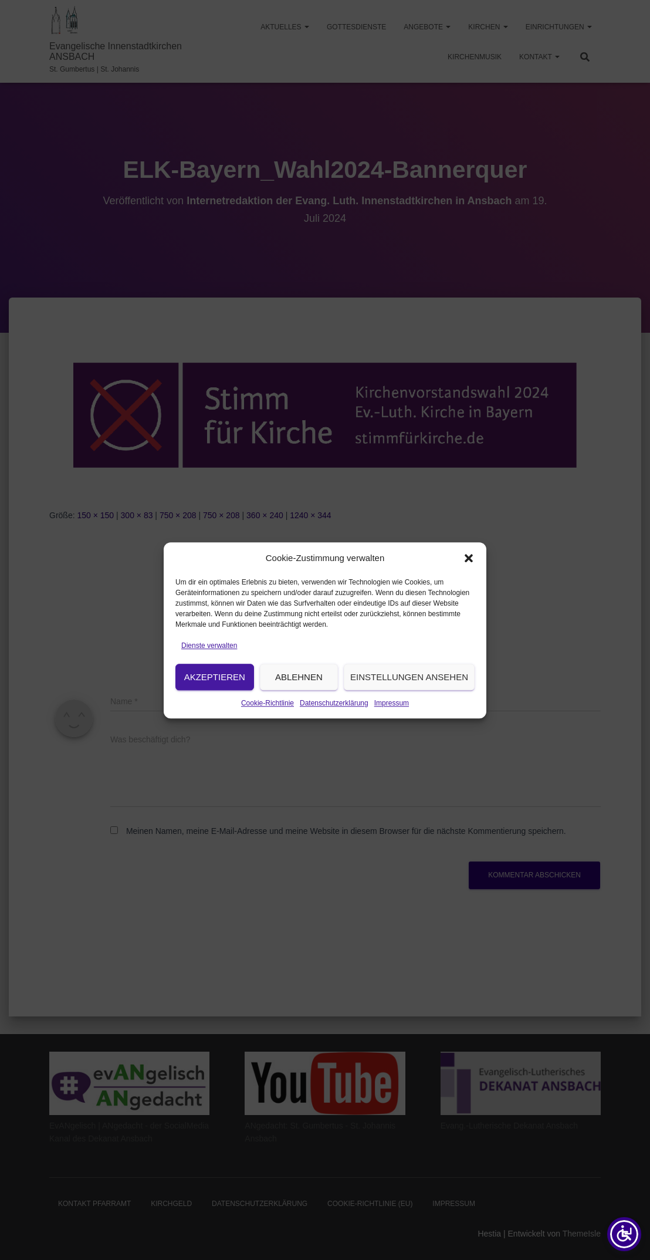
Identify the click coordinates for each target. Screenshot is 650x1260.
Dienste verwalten (209, 663)
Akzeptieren (214, 694)
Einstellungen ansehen (409, 694)
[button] (469, 576)
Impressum (391, 720)
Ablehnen (299, 694)
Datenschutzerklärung (334, 720)
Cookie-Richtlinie (267, 720)
